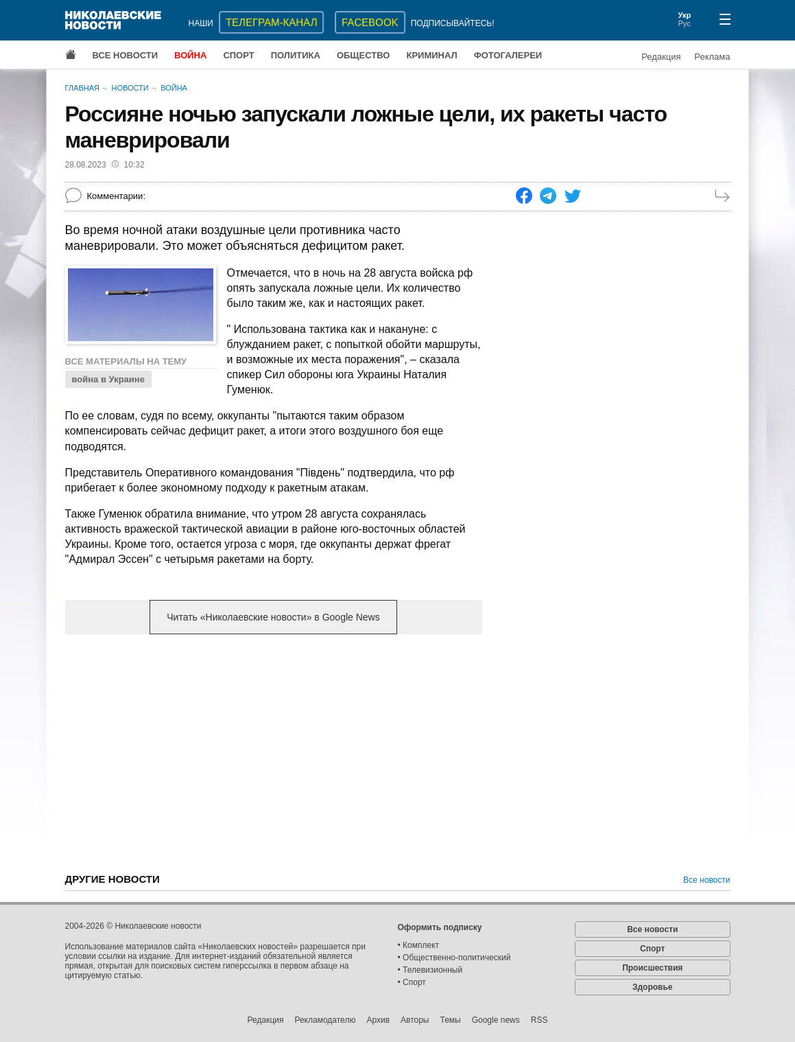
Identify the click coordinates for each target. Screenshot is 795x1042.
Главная (82, 88)
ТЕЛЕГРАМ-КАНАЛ (271, 22)
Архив (378, 1020)
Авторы (415, 1020)
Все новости (125, 55)
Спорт (238, 55)
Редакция (660, 56)
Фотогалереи (508, 55)
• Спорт (412, 982)
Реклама (712, 56)
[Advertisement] (273, 752)
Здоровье (652, 987)
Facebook (370, 22)
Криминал (431, 55)
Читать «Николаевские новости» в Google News (273, 617)
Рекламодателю (324, 1020)
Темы (450, 1020)
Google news (496, 1020)
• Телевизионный (430, 970)
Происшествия (652, 968)
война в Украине (108, 379)
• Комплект (419, 945)
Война (190, 55)
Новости (129, 88)
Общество (363, 55)
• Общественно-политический (454, 957)
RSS (539, 1020)
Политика (295, 55)
